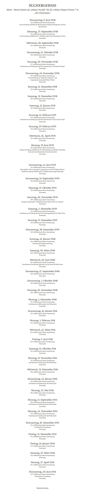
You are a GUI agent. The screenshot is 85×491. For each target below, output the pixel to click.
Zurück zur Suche (42, 488)
